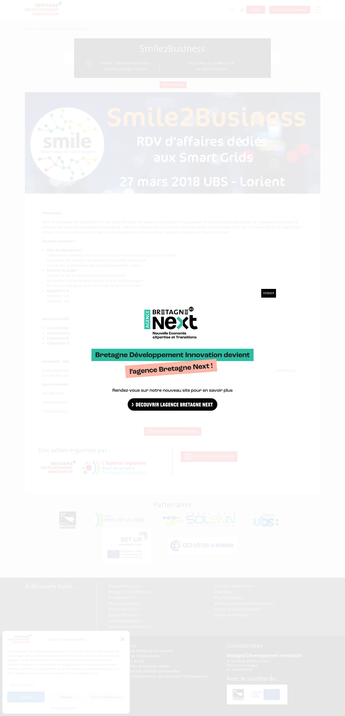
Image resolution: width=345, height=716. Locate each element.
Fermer (268, 293)
